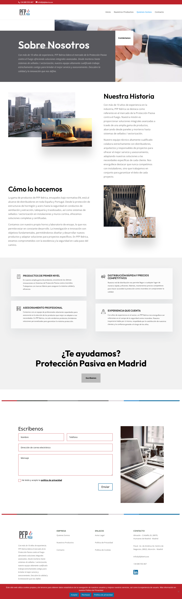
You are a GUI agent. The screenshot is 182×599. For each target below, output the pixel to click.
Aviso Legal (99, 535)
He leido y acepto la (40, 480)
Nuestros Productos (124, 12)
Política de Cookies (103, 550)
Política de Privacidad (104, 542)
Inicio (108, 12)
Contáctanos (124, 38)
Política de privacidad (103, 595)
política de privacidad (51, 480)
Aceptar (74, 595)
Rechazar (86, 595)
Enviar (105, 487)
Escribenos (91, 378)
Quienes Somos (144, 12)
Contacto (159, 12)
